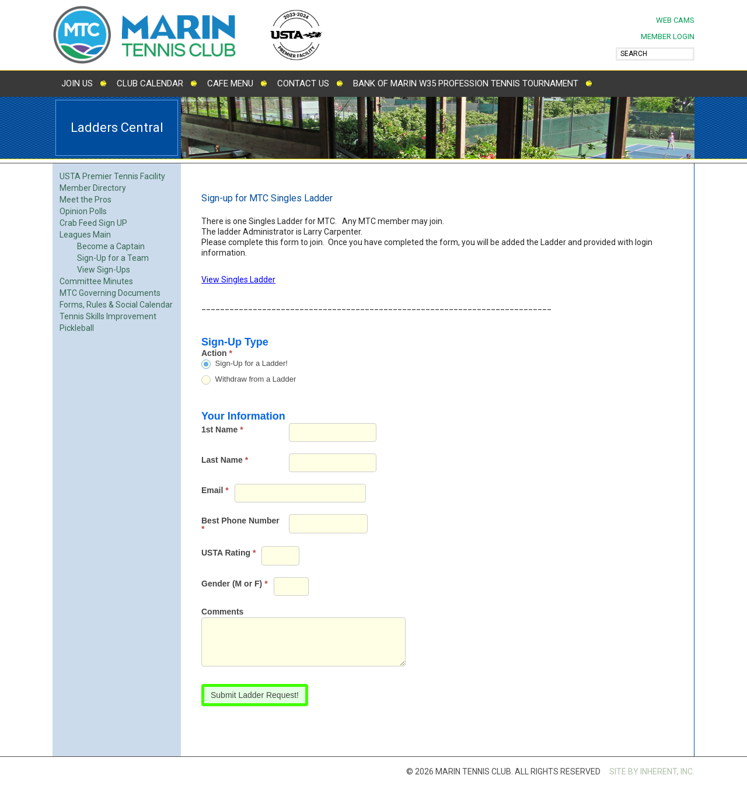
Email (215, 490)
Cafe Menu (230, 83)
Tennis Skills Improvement (108, 316)
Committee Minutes (96, 281)
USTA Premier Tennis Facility (112, 176)
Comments (222, 612)
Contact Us (303, 83)
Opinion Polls (83, 211)
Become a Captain (111, 246)
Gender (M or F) (234, 583)
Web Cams (675, 20)
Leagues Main (85, 234)
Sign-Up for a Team (113, 258)
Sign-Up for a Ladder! (244, 364)
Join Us (77, 83)
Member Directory (93, 188)
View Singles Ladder (238, 279)
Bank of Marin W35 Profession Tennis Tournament (465, 83)
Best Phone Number (240, 524)
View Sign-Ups (103, 269)
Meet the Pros (85, 199)
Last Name (224, 460)
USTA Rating (228, 552)
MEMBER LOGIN (667, 36)
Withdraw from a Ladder (248, 380)
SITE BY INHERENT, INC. (651, 771)
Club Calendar (150, 83)
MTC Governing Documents (110, 293)
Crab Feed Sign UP (93, 223)
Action (216, 353)
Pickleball (77, 328)
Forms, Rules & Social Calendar (116, 304)
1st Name (222, 429)
